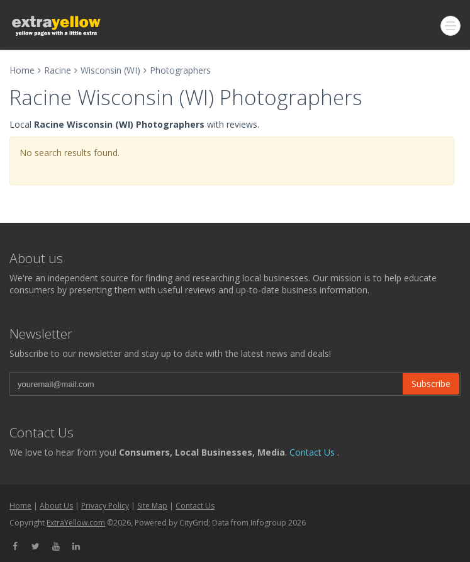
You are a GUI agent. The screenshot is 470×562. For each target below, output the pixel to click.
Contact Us (312, 452)
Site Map (152, 505)
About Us (56, 505)
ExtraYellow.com (76, 522)
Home (22, 70)
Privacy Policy (105, 505)
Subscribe (430, 384)
